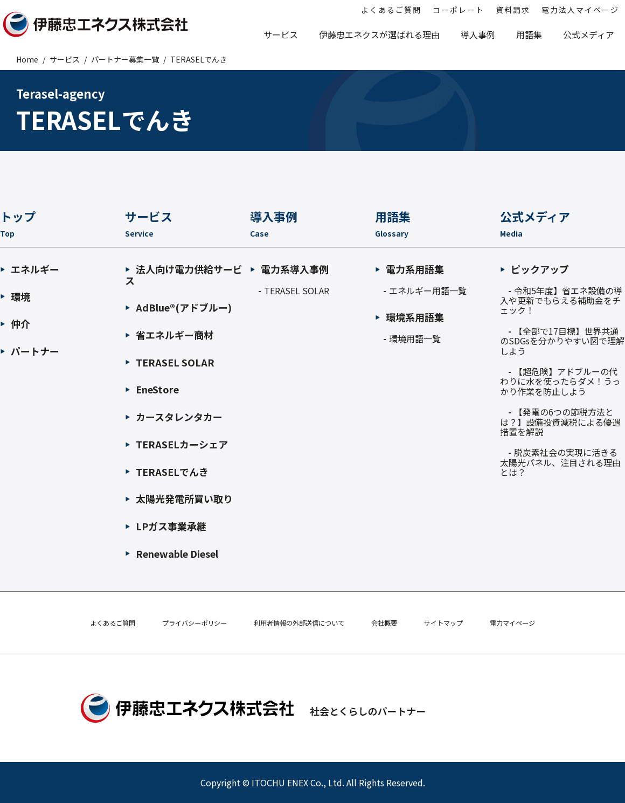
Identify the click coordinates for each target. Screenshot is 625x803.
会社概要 (394, 623)
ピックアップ (534, 269)
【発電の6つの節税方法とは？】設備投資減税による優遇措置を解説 (560, 421)
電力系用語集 (409, 269)
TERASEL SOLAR (169, 362)
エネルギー (29, 269)
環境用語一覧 (415, 338)
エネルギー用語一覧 (428, 290)
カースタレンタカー (174, 417)
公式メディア (588, 34)
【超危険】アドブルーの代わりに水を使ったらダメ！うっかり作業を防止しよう (560, 381)
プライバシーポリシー (181, 623)
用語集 (529, 34)
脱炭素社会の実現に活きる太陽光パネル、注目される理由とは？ (560, 462)
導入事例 (478, 34)
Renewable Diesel (171, 553)
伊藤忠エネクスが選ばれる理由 (379, 34)
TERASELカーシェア (176, 444)
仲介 (15, 323)
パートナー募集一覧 (125, 59)
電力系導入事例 (289, 269)
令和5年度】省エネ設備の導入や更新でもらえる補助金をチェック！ (561, 300)
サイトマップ (458, 623)
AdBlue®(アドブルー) (178, 307)
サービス (280, 34)
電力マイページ (534, 623)
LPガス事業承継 (165, 526)
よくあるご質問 (90, 623)
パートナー (29, 351)
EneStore (152, 389)
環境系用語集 (409, 317)
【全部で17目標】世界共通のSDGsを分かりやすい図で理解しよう (562, 340)
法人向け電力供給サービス (183, 274)
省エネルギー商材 (169, 335)
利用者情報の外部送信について (299, 623)
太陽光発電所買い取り (179, 499)
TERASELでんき (167, 472)
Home (27, 59)
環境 (15, 296)
